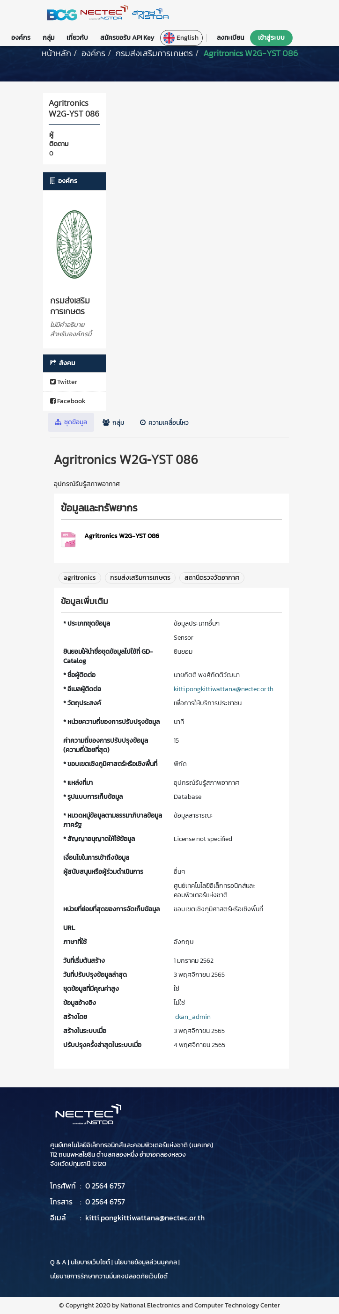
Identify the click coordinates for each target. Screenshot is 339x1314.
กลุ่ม (113, 423)
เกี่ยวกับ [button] (77, 38)
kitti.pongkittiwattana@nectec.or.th (223, 689)
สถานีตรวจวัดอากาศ (211, 578)
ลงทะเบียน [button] (230, 38)
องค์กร (93, 53)
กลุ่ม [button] (48, 38)
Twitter (63, 382)
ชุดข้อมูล (71, 422)
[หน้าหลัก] (56, 53)
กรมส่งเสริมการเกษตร (154, 53)
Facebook (68, 401)
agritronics (80, 578)
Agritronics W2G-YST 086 (250, 53)
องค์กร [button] (20, 38)
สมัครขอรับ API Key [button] (127, 38)
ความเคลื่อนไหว (164, 423)
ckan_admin (193, 1017)
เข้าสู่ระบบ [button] (271, 38)
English (181, 38)
